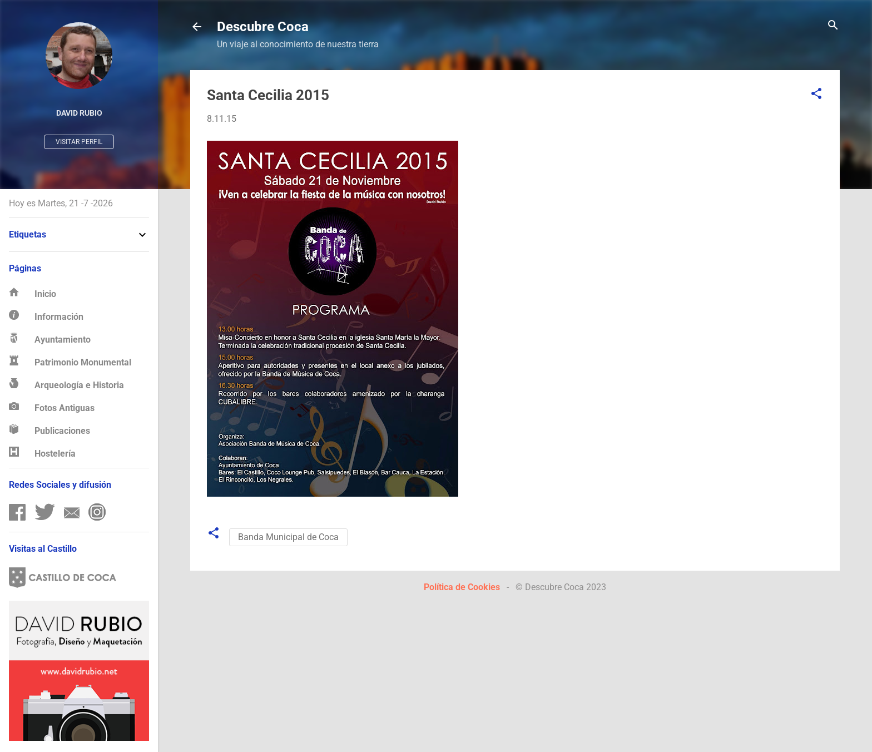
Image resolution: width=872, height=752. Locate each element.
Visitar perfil (79, 142)
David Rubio (79, 113)
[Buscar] (833, 25)
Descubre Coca (263, 26)
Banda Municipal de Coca (288, 537)
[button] (816, 94)
